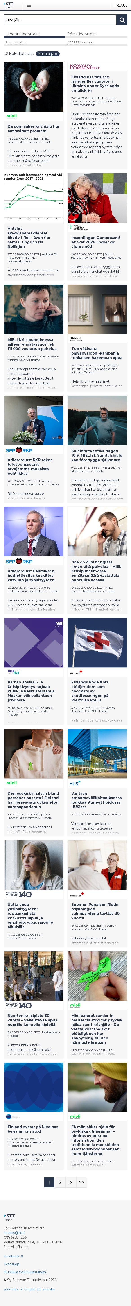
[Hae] (60, 19)
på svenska (46, 1289)
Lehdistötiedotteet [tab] (22, 34)
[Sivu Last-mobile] (81, 1182)
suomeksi (11, 1289)
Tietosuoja (12, 1264)
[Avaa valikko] (30, 5)
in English (28, 1289)
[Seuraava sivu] (71, 1182)
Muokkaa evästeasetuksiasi (25, 1272)
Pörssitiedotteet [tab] (81, 34)
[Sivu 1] (49, 1182)
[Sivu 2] (60, 1182)
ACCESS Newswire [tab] (80, 42)
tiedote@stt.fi (14, 1233)
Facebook (11, 1256)
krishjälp (48, 54)
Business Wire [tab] (15, 42)
